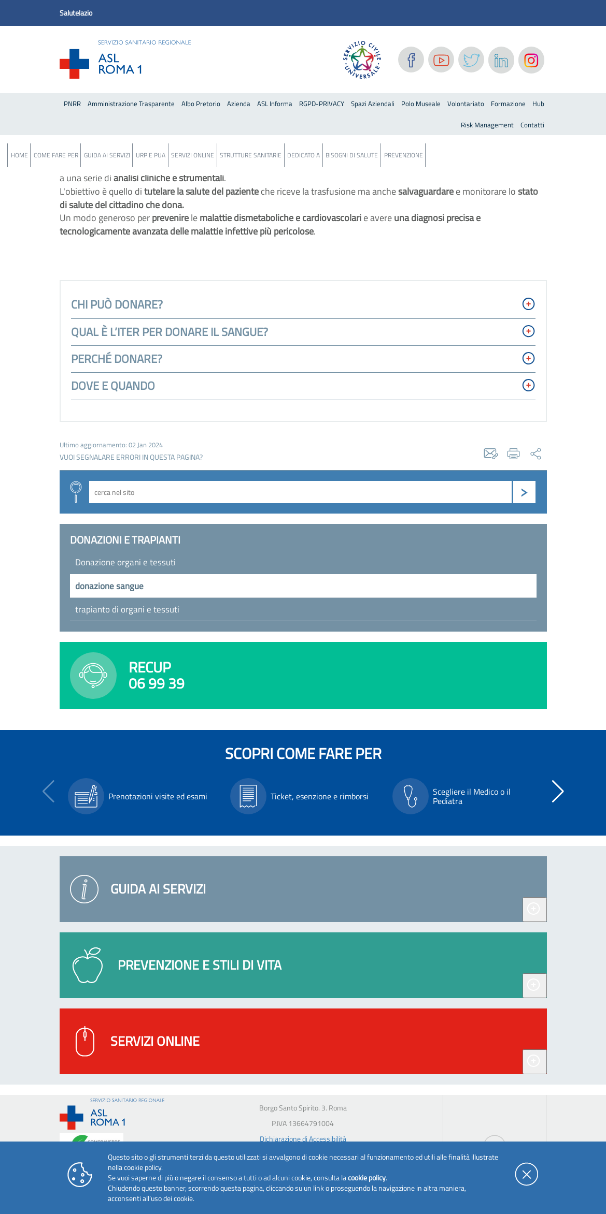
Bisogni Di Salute (352, 155)
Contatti (532, 125)
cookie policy (367, 1177)
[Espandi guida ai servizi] (535, 909)
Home (19, 155)
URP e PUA (150, 155)
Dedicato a (303, 155)
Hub (538, 103)
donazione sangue (109, 586)
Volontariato (465, 103)
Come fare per (56, 155)
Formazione (508, 103)
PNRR (72, 103)
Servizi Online (192, 155)
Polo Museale (421, 103)
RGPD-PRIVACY (321, 103)
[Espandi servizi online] (535, 1061)
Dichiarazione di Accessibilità (303, 1138)
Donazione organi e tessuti (125, 562)
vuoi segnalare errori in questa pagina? (131, 457)
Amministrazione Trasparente (131, 103)
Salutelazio (76, 12)
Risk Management (487, 125)
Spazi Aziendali (372, 103)
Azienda (238, 103)
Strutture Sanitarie (250, 155)
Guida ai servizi (107, 155)
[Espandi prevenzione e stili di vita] (535, 985)
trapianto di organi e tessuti (127, 609)
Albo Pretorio (200, 103)
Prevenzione (403, 155)
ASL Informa (274, 103)
